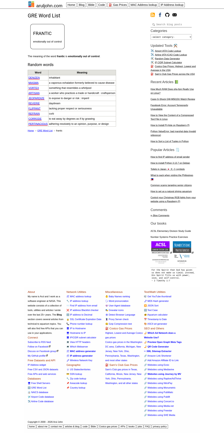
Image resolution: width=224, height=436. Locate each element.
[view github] (167, 15)
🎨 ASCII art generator (155, 325)
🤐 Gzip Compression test (118, 325)
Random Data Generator (167, 60)
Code (101, 4)
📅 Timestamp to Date (155, 320)
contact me (56, 427)
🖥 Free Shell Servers (39, 384)
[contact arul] (174, 15)
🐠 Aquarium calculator (156, 316)
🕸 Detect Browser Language (120, 316)
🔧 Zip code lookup (76, 380)
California (120, 348)
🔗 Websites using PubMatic (158, 393)
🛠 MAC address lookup (78, 297)
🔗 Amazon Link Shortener (157, 357)
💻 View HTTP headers (78, 343)
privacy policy (160, 427)
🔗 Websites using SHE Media (159, 416)
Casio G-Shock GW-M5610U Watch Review (173, 100)
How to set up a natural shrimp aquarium (171, 192)
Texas (123, 357)
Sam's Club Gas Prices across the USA (175, 75)
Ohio (126, 352)
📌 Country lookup (75, 389)
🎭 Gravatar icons (114, 311)
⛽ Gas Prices (118, 4)
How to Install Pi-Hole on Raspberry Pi (170, 126)
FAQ (147, 427)
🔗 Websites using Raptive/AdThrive (162, 380)
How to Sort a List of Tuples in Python (170, 142)
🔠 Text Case (151, 311)
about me (42, 427)
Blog (82, 4)
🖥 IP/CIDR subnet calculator (81, 338)
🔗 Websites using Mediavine (159, 370)
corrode (35, 118)
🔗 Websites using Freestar (158, 411)
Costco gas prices (108, 427)
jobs (140, 427)
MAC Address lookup (144, 4)
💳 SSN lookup (74, 375)
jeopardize (36, 98)
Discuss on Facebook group (42, 352)
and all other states (128, 384)
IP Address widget (37, 366)
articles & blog (72, 427)
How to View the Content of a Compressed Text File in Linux (172, 118)
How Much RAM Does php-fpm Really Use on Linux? (172, 92)
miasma (33, 82)
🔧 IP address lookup (77, 302)
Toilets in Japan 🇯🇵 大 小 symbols (168, 170)
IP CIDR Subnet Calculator (168, 63)
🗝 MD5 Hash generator (156, 302)
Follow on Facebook (38, 348)
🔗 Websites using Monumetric (160, 389)
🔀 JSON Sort (151, 307)
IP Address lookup (172, 4)
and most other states (116, 361)
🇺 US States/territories (78, 370)
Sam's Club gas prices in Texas (121, 370)
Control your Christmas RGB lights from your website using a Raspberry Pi (173, 200)
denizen (34, 77)
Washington (133, 357)
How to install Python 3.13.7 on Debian (170, 164)
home (32, 427)
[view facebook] (160, 15)
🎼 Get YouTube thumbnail (157, 297)
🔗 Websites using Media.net (159, 407)
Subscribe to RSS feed (39, 343)
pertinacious (38, 123)
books (131, 427)
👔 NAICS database (38, 393)
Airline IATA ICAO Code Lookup (171, 56)
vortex (33, 88)
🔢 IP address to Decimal (79, 316)
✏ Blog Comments (160, 216)
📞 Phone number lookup (79, 325)
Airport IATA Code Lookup (168, 52)
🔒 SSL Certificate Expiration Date (83, 320)
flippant (34, 108)
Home (71, 4)
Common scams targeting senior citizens (171, 186)
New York (118, 352)
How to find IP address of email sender (170, 158)
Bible (91, 4)
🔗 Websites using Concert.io (159, 402)
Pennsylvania (112, 357)
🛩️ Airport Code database (41, 398)
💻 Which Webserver (77, 348)
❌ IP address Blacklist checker (82, 311)
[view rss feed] (153, 15)
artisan (34, 93)
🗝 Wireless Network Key (79, 361)
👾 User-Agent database (117, 307)
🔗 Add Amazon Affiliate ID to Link (161, 361)
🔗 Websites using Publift (157, 398)
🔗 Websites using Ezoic (156, 366)
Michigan (130, 348)
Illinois (119, 375)
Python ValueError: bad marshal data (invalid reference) (173, 134)
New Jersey (130, 375)
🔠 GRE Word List (37, 389)
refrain (34, 113)
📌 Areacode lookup (76, 384)
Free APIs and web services (42, 375)
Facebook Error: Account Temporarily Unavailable (169, 108)
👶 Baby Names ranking (117, 297)
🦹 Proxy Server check (117, 320)
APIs (122, 427)
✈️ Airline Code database (41, 402)
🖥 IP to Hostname (76, 329)
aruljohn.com (49, 5)
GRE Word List (45, 130)
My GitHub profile (36, 357)
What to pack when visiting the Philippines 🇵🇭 (172, 178)
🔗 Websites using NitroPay (158, 384)
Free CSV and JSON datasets (43, 370)
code (85, 427)
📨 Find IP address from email (81, 307)
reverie (34, 103)
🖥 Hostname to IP (76, 334)
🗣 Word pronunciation (117, 302)
